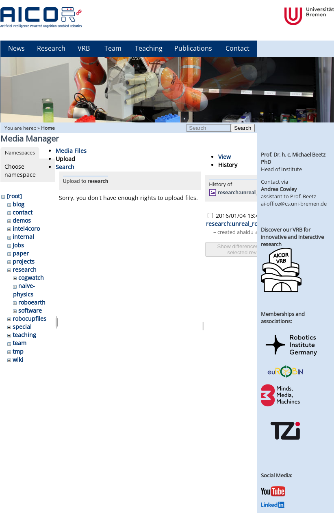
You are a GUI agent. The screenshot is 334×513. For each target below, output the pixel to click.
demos (22, 220)
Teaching (149, 48)
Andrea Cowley (279, 189)
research (25, 269)
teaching (24, 335)
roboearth (32, 302)
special (22, 327)
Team (112, 48)
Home (48, 127)
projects (24, 261)
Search (242, 128)
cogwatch (31, 277)
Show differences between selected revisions (248, 249)
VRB (84, 48)
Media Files (71, 151)
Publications (193, 48)
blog (18, 204)
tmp (18, 351)
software (30, 310)
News (16, 48)
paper (21, 253)
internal (23, 236)
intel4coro (26, 228)
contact (23, 212)
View (224, 157)
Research (51, 48)
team (19, 343)
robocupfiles (29, 318)
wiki (18, 359)
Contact (237, 48)
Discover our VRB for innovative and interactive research (292, 237)
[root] (14, 196)
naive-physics (24, 290)
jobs (18, 245)
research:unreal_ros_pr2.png (253, 192)
